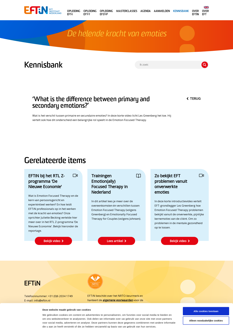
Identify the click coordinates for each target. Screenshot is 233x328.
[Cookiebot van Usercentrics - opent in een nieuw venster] (21, 321)
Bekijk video (52, 241)
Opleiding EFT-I (73, 13)
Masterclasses (126, 11)
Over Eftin (195, 13)
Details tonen (175, 321)
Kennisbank (181, 11)
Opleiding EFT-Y (90, 13)
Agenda (145, 11)
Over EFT (205, 13)
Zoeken (204, 65)
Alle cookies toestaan (206, 293)
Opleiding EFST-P (106, 13)
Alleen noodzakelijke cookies (206, 302)
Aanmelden (162, 11)
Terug (195, 98)
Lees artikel (115, 241)
